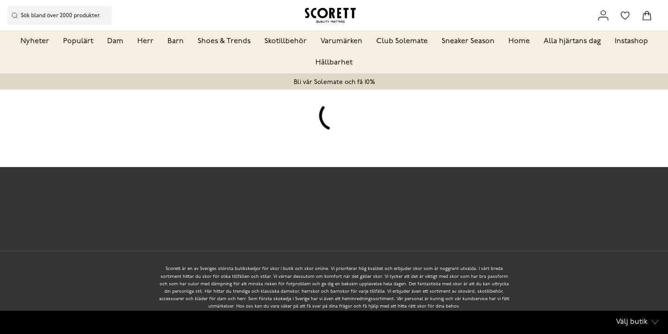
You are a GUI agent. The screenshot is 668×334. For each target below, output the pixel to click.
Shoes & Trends (224, 41)
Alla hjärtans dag (572, 41)
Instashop (631, 41)
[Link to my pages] (603, 15)
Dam (115, 41)
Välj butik (637, 322)
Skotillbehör (285, 41)
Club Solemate (402, 41)
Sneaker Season (468, 41)
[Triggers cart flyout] (647, 15)
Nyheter (34, 41)
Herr (145, 41)
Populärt (78, 41)
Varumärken (341, 41)
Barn (175, 41)
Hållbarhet (334, 62)
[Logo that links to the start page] (330, 15)
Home (519, 41)
